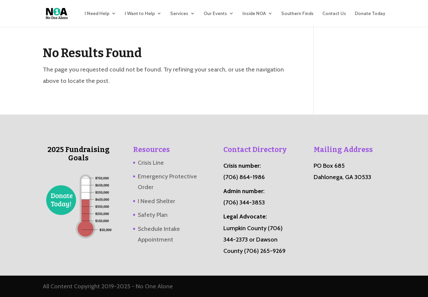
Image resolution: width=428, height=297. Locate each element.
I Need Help (97, 13)
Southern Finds (297, 13)
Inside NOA (254, 13)
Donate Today (370, 13)
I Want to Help (140, 13)
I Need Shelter (156, 201)
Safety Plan (153, 214)
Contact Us (334, 13)
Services (179, 13)
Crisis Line (151, 162)
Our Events (215, 13)
